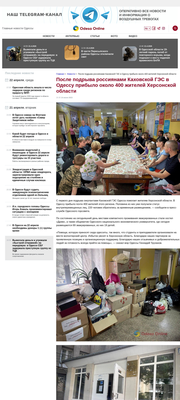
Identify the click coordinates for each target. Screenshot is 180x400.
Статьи (95, 36)
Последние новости (19, 73)
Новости (48, 36)
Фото (114, 36)
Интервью (72, 36)
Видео (133, 36)
